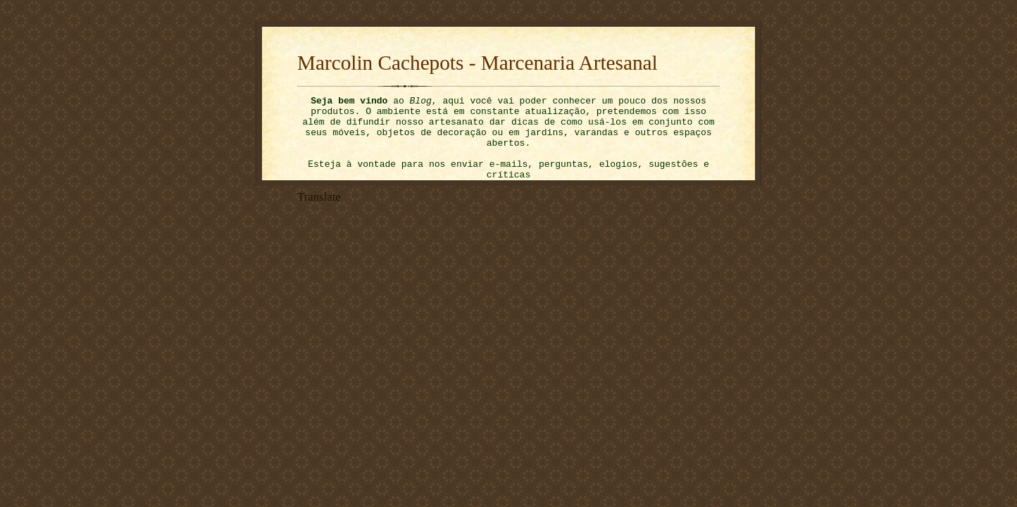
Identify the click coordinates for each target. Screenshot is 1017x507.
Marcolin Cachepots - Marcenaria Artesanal (477, 62)
